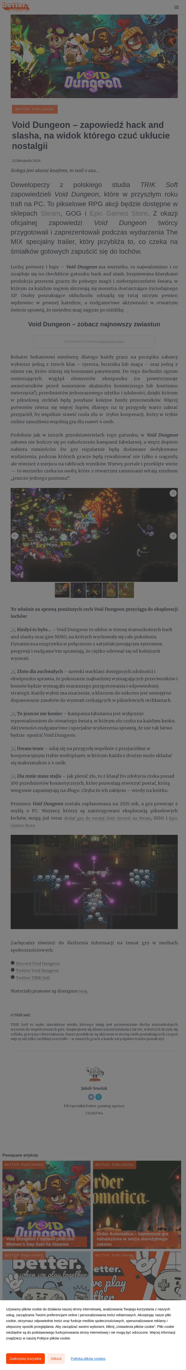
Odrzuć (56, 1359)
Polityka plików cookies (88, 1359)
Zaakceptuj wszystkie (25, 1359)
